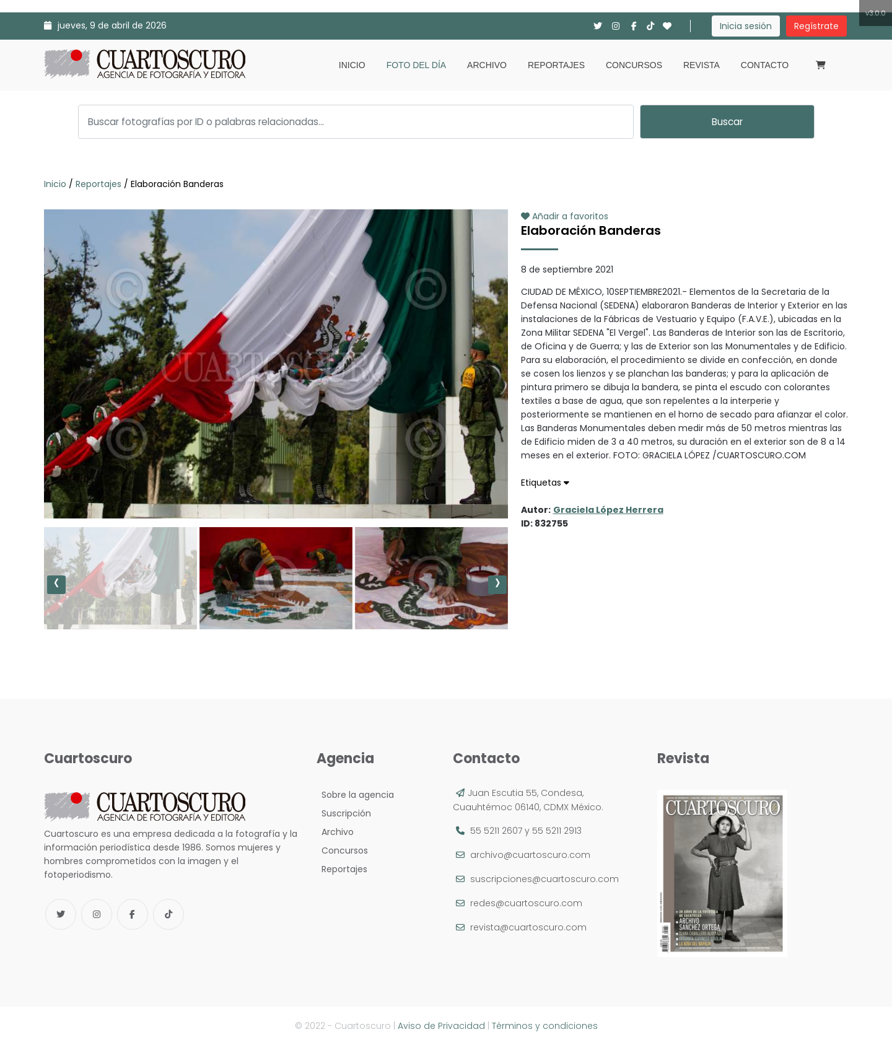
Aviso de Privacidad (441, 1026)
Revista (701, 65)
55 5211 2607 (496, 830)
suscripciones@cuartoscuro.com (544, 879)
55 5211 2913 (557, 830)
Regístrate (816, 26)
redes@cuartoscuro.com (526, 903)
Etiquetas (545, 482)
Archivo (487, 65)
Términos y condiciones (545, 1026)
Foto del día (416, 65)
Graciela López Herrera (608, 510)
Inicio (352, 65)
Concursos (634, 65)
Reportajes (556, 65)
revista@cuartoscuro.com (528, 927)
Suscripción (344, 813)
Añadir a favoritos (564, 216)
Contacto (765, 65)
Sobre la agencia (355, 795)
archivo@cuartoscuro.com (530, 855)
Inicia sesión (746, 26)
